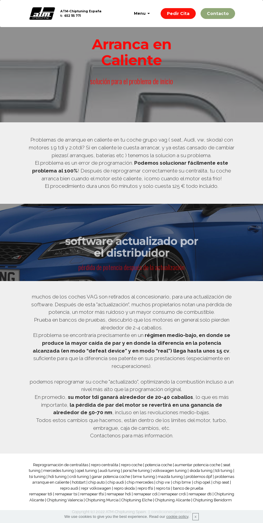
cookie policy (177, 520)
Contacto (218, 13)
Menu (140, 13)
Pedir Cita (178, 13)
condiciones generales (171, 511)
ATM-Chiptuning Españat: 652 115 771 (80, 13)
